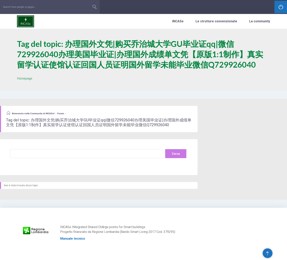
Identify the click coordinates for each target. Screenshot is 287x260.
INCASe (178, 21)
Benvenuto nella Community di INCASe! (33, 113)
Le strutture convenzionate (216, 21)
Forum (60, 113)
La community (259, 21)
